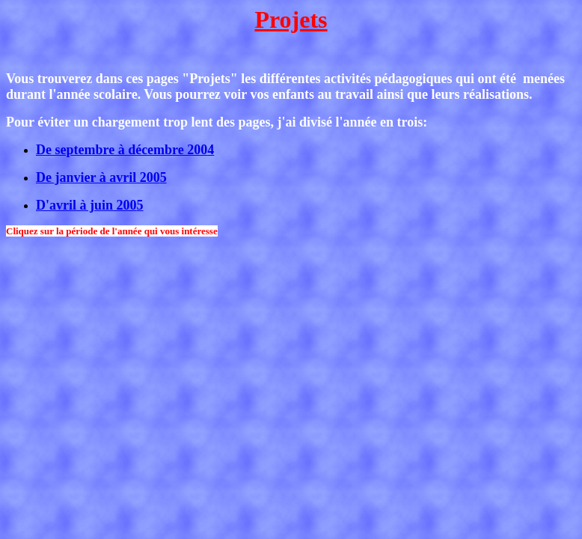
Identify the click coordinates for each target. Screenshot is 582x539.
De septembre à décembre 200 (125, 149)
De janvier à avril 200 (101, 177)
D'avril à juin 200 (90, 205)
